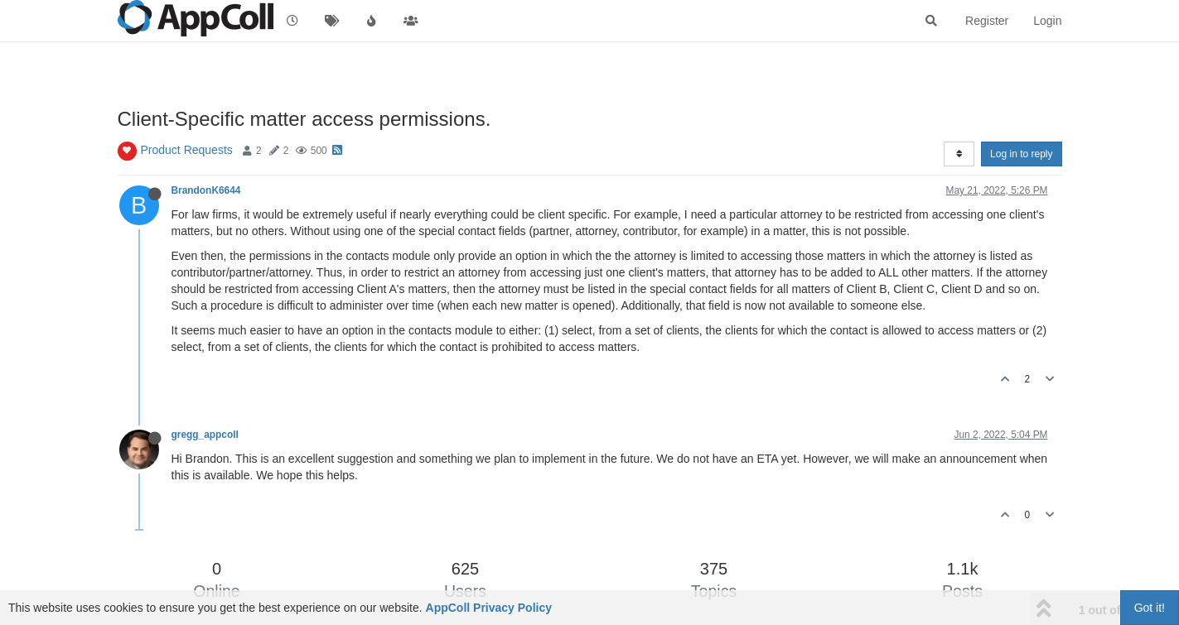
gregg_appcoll (205, 434)
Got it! (1149, 607)
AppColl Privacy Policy (489, 607)
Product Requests (187, 149)
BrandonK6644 (206, 190)
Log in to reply (1021, 154)
